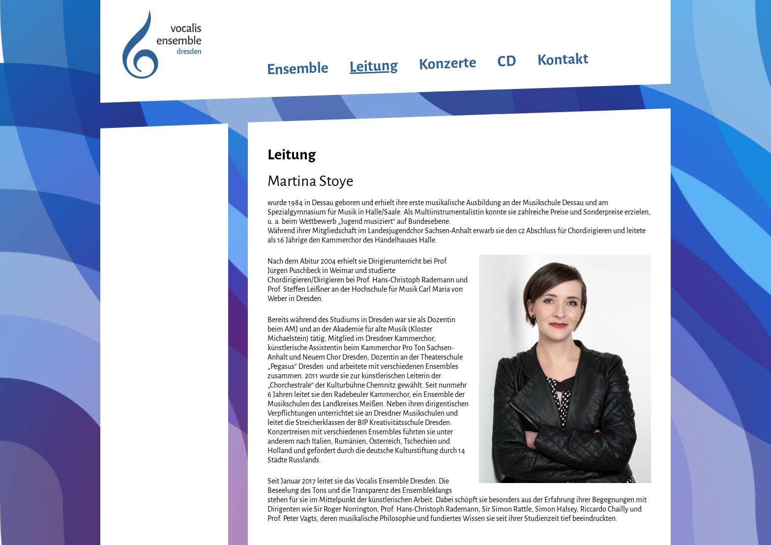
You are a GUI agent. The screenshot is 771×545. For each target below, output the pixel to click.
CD (506, 61)
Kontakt (563, 59)
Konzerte (447, 63)
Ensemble (298, 68)
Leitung (374, 65)
